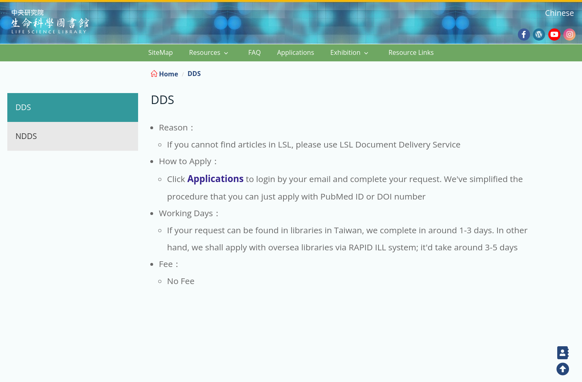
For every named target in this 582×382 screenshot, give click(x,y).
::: (575, 72)
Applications (295, 52)
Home (164, 73)
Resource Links (411, 52)
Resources (205, 52)
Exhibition (345, 52)
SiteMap (160, 52)
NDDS (26, 135)
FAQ (254, 52)
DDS (23, 107)
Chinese (559, 12)
